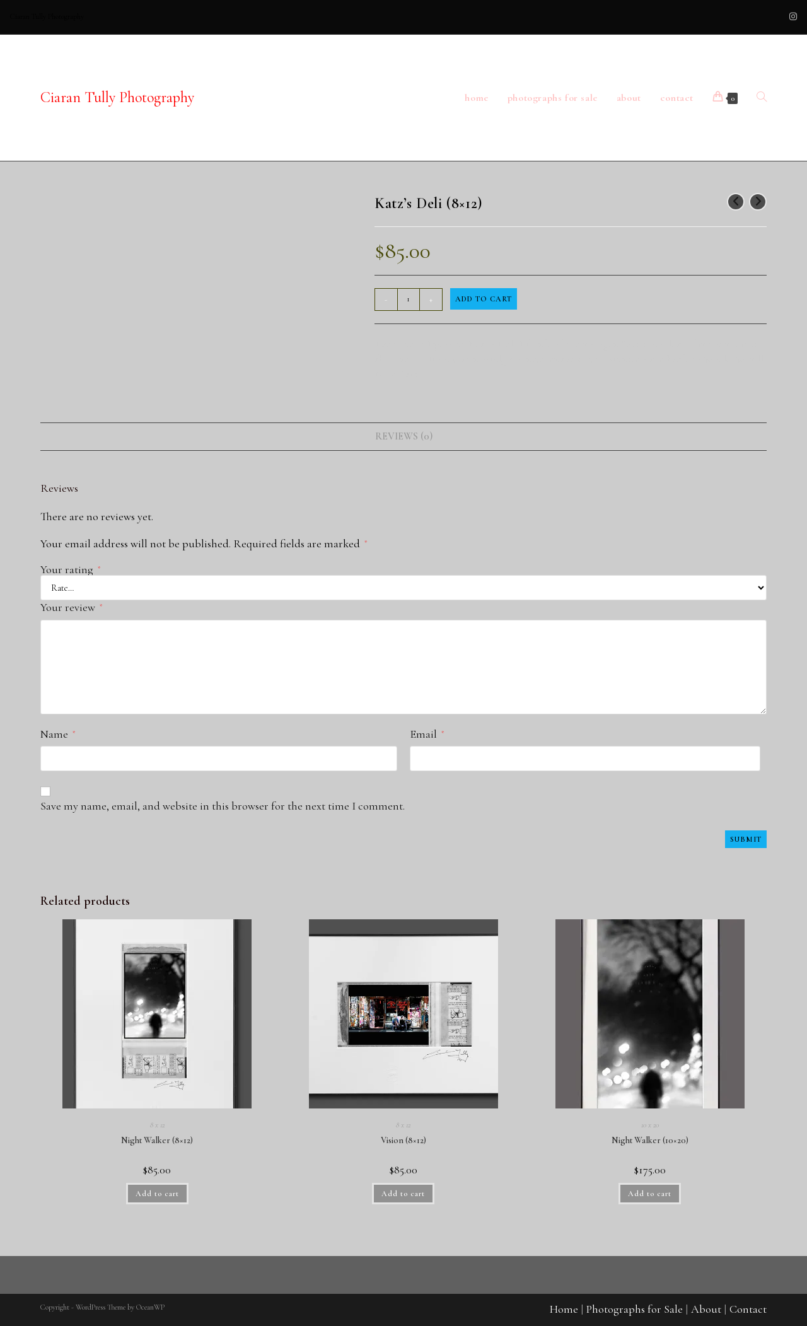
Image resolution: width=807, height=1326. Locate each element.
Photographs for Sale (634, 1309)
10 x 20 (650, 1124)
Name (57, 734)
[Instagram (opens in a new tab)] (791, 17)
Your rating (70, 569)
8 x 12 (157, 1124)
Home (564, 1309)
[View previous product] (736, 202)
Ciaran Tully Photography (117, 97)
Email (427, 734)
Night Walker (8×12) (157, 1140)
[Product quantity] (408, 299)
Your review (71, 607)
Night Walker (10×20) (650, 1140)
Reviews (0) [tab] (404, 436)
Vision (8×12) (403, 1140)
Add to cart (483, 298)
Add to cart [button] (157, 1193)
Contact (748, 1309)
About (706, 1309)
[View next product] (758, 202)
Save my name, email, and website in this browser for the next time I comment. (222, 806)
